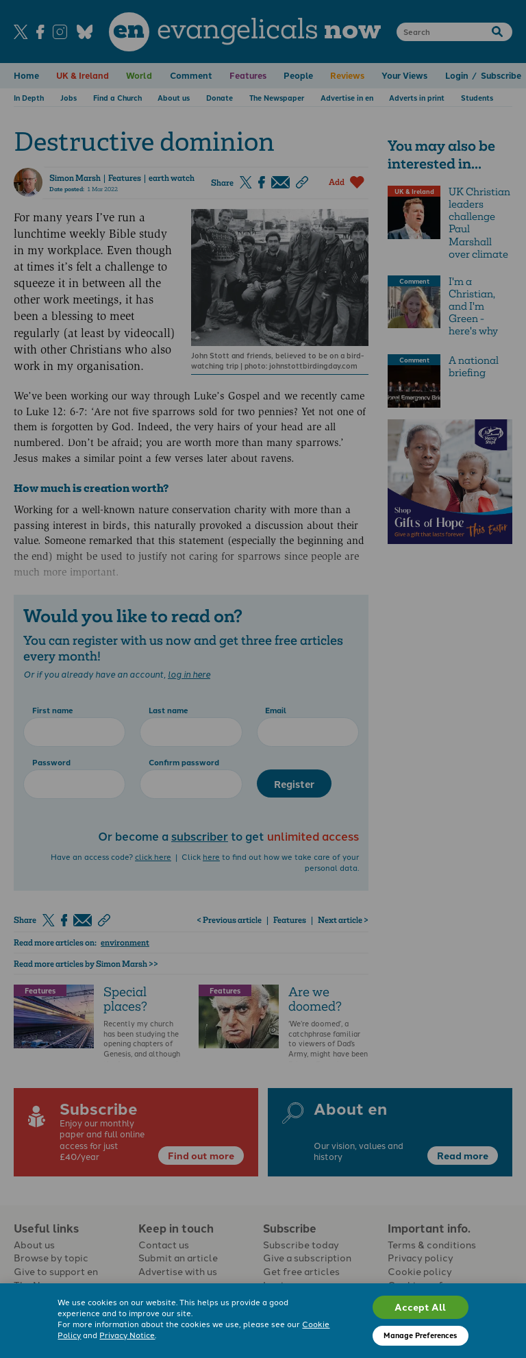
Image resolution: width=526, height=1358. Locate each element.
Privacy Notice (127, 1334)
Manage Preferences (420, 1335)
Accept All (420, 1306)
